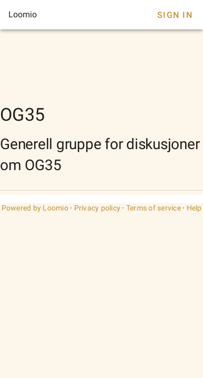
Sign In (174, 15)
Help (194, 208)
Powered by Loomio (35, 208)
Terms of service (153, 208)
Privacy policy (97, 208)
